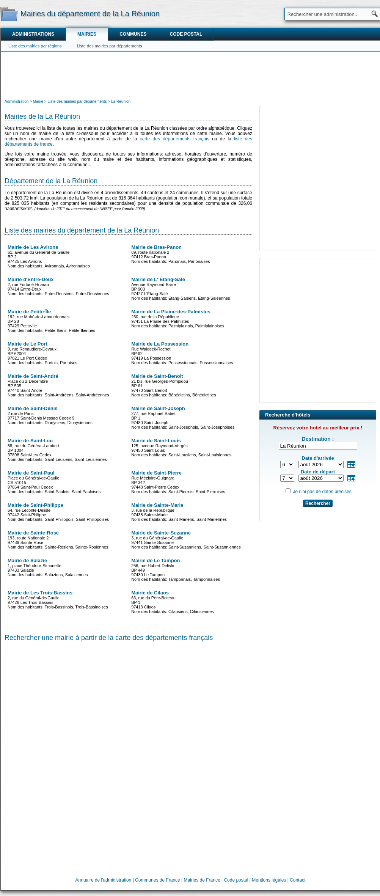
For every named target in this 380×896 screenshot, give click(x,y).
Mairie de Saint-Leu (30, 440)
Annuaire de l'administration (103, 880)
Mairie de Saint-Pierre (156, 473)
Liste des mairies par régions (35, 46)
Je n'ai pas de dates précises (322, 491)
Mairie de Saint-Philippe (35, 505)
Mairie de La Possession (159, 344)
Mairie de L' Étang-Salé (158, 279)
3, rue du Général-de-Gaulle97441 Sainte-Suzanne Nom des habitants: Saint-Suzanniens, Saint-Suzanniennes (186, 539)
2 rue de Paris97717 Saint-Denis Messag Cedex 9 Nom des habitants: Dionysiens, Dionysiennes (50, 415)
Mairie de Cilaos (150, 593)
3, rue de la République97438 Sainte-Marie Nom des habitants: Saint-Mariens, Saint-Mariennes (179, 512)
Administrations (33, 34)
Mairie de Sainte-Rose (33, 533)
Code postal (186, 34)
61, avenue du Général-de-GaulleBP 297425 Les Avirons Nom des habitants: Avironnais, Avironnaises (49, 256)
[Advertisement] (190, 74)
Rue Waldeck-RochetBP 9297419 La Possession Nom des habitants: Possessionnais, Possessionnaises (182, 353)
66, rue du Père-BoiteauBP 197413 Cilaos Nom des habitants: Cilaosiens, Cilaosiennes (172, 602)
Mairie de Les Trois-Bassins (40, 593)
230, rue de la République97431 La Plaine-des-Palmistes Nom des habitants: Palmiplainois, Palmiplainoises (177, 318)
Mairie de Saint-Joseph (158, 408)
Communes (132, 34)
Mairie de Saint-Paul (31, 473)
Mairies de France (202, 880)
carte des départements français (174, 138)
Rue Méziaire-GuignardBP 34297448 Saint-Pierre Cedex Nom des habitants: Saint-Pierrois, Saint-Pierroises (178, 482)
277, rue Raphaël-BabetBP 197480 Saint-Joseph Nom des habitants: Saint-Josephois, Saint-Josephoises (182, 417)
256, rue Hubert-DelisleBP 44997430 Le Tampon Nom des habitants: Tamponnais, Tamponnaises (175, 570)
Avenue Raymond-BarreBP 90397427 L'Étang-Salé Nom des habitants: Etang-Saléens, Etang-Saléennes (180, 288)
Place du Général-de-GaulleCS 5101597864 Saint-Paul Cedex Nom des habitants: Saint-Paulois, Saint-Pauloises (54, 482)
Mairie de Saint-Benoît (157, 376)
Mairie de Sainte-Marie (157, 505)
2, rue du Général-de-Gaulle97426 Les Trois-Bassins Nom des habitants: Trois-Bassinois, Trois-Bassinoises (58, 599)
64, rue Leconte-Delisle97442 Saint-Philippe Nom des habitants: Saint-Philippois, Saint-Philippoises (58, 512)
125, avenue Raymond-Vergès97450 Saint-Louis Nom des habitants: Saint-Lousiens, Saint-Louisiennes (181, 447)
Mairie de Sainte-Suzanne (161, 533)
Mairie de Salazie (27, 560)
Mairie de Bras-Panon (156, 247)
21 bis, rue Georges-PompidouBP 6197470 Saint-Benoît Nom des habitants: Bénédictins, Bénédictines (173, 385)
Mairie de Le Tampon (155, 560)
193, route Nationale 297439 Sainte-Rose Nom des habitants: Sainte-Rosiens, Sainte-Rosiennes (58, 539)
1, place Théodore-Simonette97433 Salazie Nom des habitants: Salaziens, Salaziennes (48, 567)
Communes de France (157, 880)
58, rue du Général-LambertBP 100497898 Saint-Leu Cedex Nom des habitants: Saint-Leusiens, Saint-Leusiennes (57, 450)
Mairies (86, 34)
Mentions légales (269, 880)
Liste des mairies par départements (109, 46)
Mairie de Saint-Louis (156, 440)
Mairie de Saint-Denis (32, 408)
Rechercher (317, 503)
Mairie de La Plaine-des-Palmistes (170, 311)
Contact (297, 880)
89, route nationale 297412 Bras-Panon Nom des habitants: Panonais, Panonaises (170, 254)
